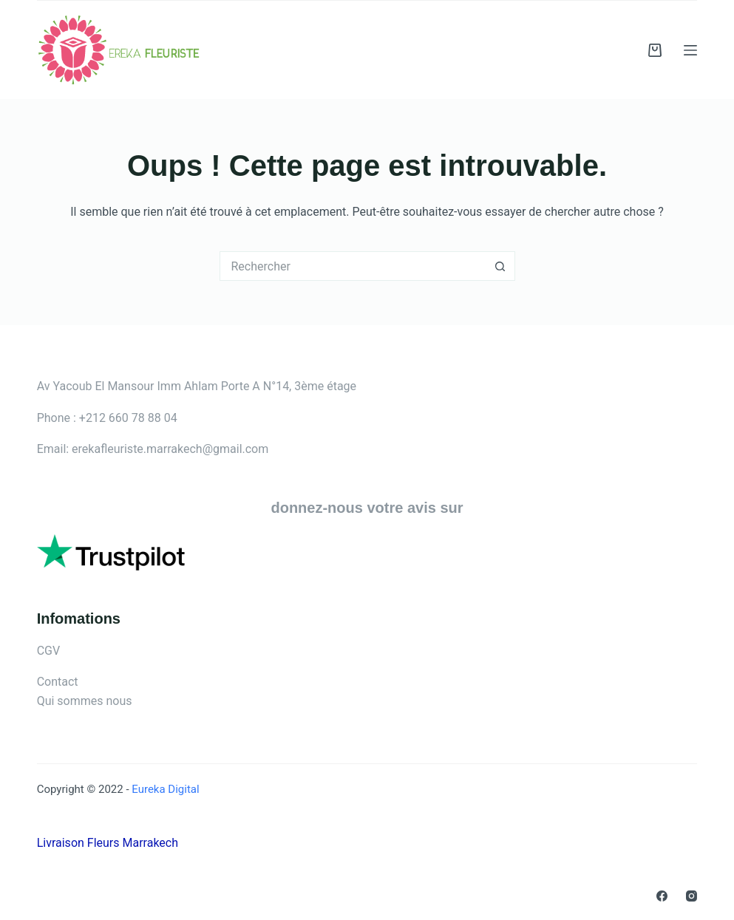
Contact (57, 682)
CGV (49, 651)
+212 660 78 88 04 (128, 418)
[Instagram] (691, 896)
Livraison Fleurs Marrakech (107, 843)
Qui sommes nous (84, 701)
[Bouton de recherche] (500, 266)
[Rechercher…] (353, 266)
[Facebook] (661, 896)
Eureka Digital (164, 789)
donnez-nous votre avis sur (367, 508)
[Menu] (690, 50)
